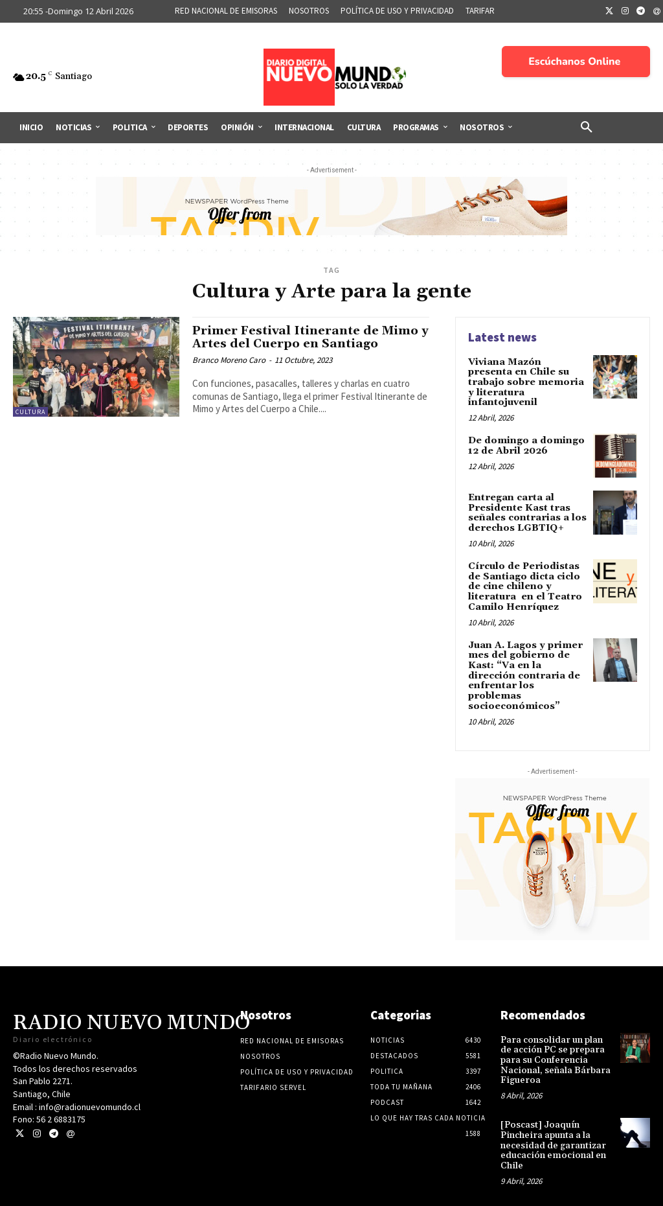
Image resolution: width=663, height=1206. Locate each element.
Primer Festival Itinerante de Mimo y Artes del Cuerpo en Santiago (309, 337)
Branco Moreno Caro (228, 359)
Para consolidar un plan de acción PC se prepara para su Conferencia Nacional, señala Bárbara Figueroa (554, 1045)
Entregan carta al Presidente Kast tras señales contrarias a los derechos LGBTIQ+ (526, 511)
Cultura (30, 412)
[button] (586, 127)
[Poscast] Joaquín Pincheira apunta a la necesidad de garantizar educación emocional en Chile (552, 1129)
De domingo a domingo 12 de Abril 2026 (525, 444)
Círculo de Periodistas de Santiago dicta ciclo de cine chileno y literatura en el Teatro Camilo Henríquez (523, 584)
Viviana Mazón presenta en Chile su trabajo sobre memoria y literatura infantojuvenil (526, 382)
